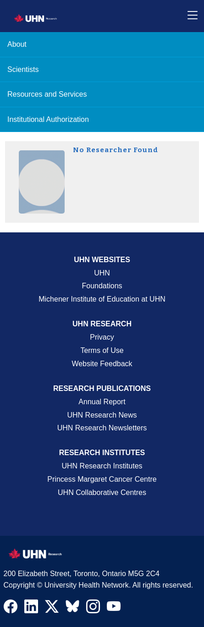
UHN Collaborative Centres (102, 492)
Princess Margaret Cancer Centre (101, 479)
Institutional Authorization (48, 119)
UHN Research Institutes (101, 466)
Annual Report (101, 402)
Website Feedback (102, 364)
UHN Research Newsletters (102, 428)
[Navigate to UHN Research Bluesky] (72, 607)
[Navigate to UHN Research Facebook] (10, 608)
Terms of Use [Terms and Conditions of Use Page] (101, 350)
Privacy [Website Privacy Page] (102, 337)
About (17, 44)
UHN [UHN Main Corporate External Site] (102, 273)
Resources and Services (47, 94)
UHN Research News (102, 415)
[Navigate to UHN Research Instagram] (93, 608)
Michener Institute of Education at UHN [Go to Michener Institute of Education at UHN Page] (102, 299)
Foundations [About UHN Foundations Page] (102, 286)
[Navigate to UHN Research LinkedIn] (31, 608)
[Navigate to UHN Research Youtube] (114, 608)
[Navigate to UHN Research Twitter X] (52, 608)
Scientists (23, 69)
